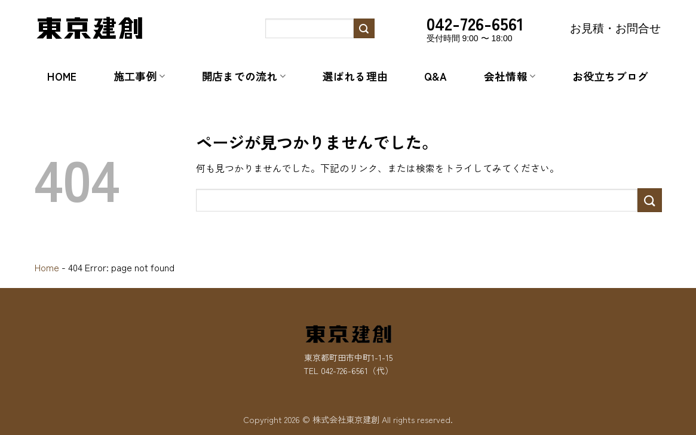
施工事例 (139, 76)
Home (61, 76)
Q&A (435, 76)
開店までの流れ (243, 76)
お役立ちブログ (610, 76)
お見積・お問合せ (615, 28)
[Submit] (364, 29)
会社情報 (510, 76)
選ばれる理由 (355, 76)
